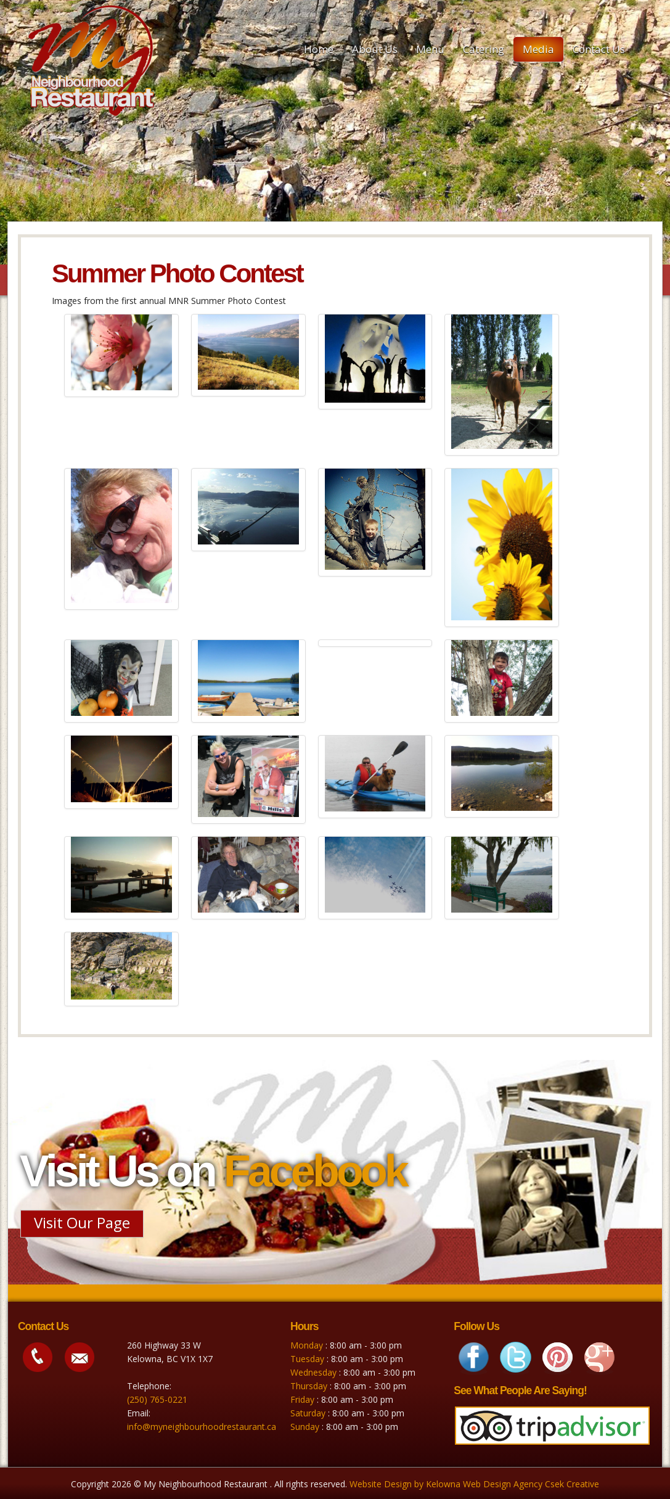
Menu (430, 49)
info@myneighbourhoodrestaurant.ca (201, 1426)
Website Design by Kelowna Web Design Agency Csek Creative (474, 1484)
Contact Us (599, 49)
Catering (483, 49)
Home (318, 49)
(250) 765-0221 (157, 1399)
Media (538, 49)
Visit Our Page (82, 1222)
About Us (375, 49)
